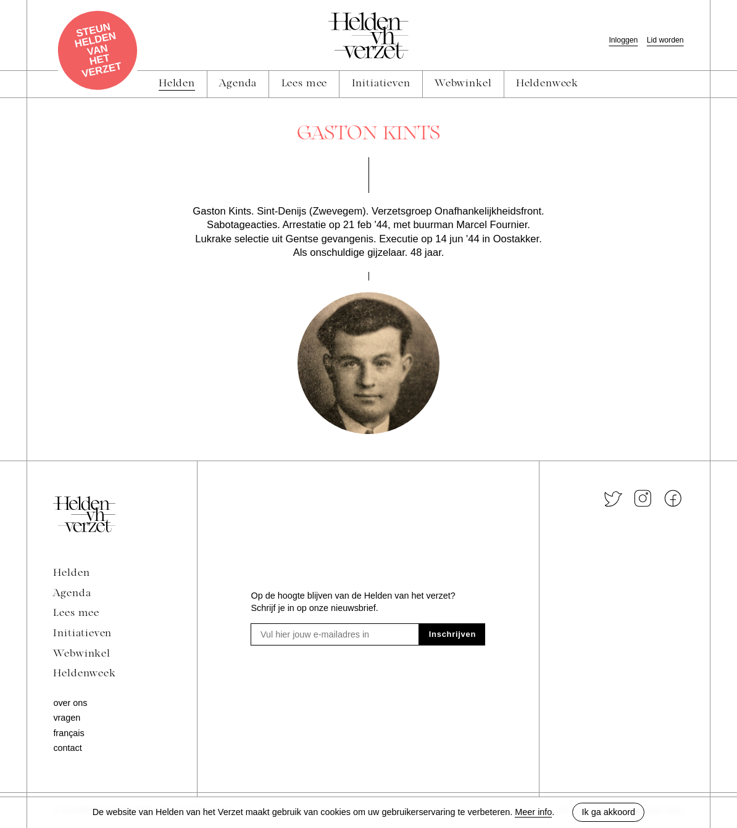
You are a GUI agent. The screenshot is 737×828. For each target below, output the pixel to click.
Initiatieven (82, 634)
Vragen (66, 718)
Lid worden (665, 40)
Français (68, 733)
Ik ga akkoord (608, 812)
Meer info (533, 812)
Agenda (72, 594)
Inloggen (623, 40)
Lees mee (76, 613)
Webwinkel (81, 654)
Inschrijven (452, 634)
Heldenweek (84, 674)
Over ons (70, 703)
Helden (71, 573)
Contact (67, 748)
